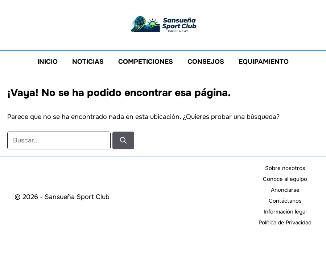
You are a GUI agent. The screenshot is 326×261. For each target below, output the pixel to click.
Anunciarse (285, 190)
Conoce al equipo (285, 179)
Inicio (47, 62)
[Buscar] (123, 140)
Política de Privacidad (285, 222)
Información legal (285, 211)
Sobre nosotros (285, 168)
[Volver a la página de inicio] (163, 24)
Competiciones (145, 62)
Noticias (88, 62)
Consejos (205, 62)
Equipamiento (264, 62)
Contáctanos (285, 200)
